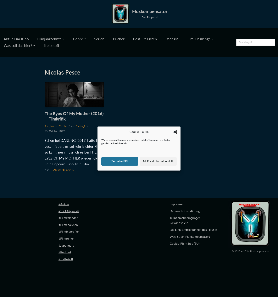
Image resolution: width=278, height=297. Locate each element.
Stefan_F (80, 126)
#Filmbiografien (69, 231)
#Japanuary (66, 245)
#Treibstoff (65, 259)
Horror (54, 126)
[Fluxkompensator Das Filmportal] (139, 13)
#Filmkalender (68, 218)
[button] (175, 132)
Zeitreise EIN (119, 161)
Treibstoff (51, 45)
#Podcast (64, 252)
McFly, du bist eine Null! (158, 161)
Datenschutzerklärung (185, 211)
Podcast (171, 39)
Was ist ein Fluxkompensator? (190, 236)
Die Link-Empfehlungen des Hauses (193, 229)
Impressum (177, 204)
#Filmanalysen (68, 225)
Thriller (63, 126)
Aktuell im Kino (16, 39)
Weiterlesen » (63, 170)
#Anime (63, 204)
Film (47, 126)
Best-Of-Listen (145, 39)
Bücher (119, 39)
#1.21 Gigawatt (68, 211)
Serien (99, 39)
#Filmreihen (66, 238)
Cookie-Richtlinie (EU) (184, 243)
